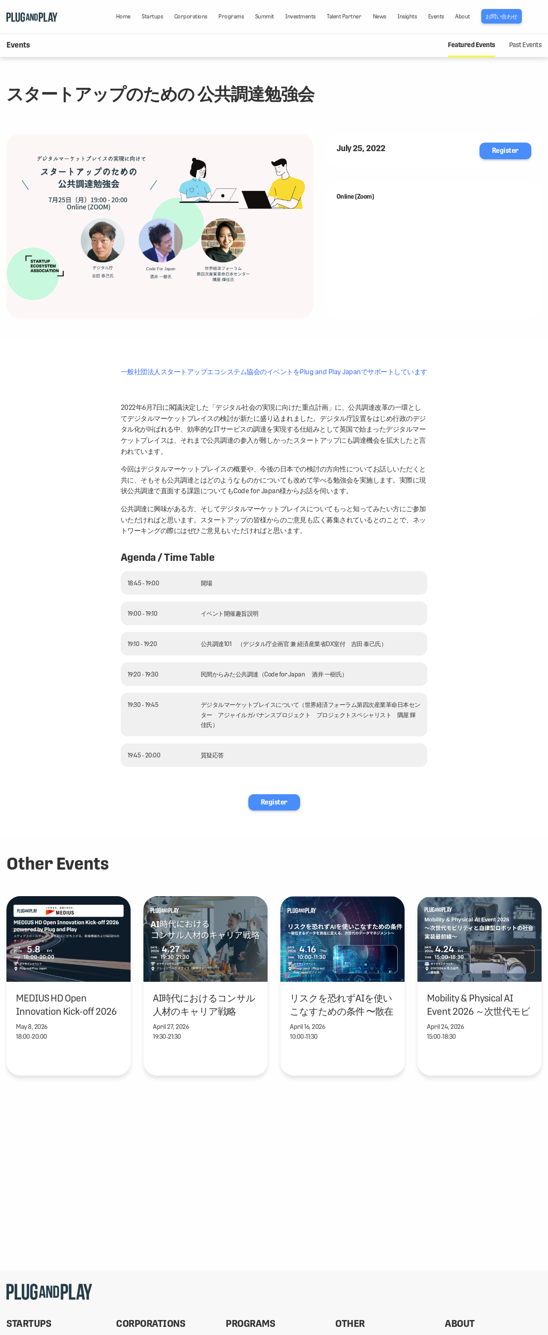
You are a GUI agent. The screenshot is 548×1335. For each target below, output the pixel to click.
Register (505, 150)
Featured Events (471, 45)
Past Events (525, 45)
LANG (537, 16)
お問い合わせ (501, 16)
